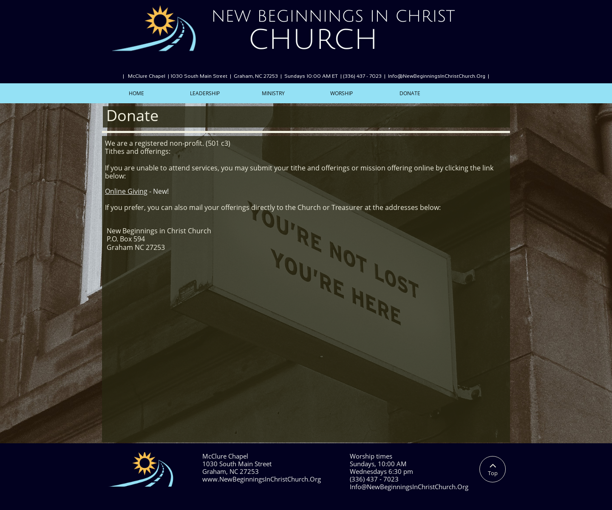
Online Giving (126, 191)
